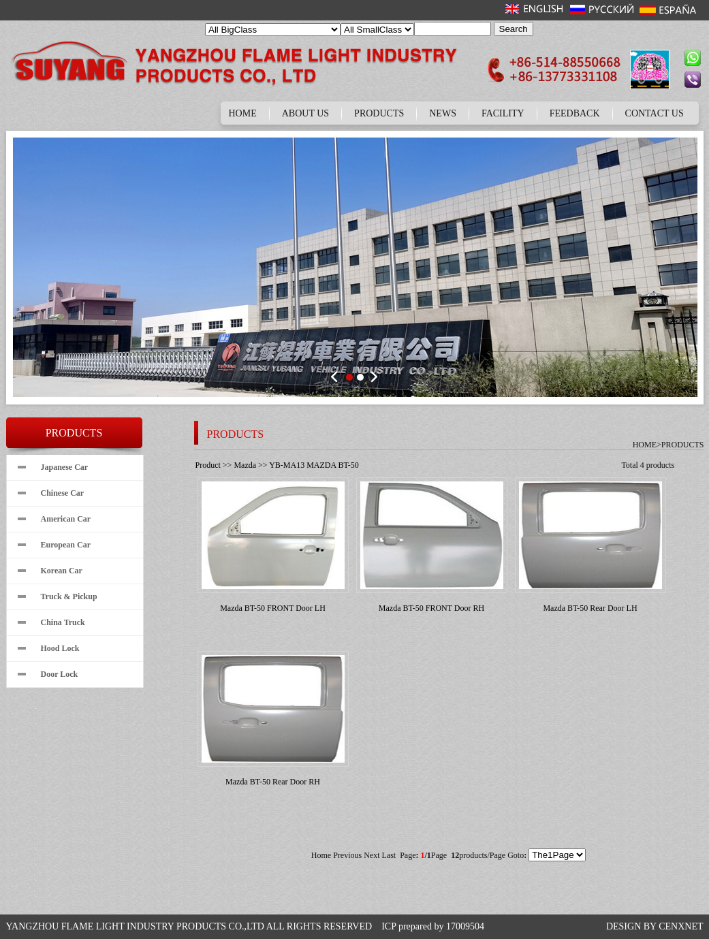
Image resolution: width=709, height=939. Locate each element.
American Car (66, 519)
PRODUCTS (379, 113)
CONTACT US (654, 113)
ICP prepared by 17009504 (432, 926)
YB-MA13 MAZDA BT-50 (314, 465)
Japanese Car (65, 467)
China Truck (63, 622)
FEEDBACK (575, 113)
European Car (66, 545)
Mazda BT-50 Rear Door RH (272, 781)
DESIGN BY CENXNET (655, 926)
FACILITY (503, 113)
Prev (336, 376)
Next (373, 376)
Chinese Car (62, 493)
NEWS (442, 113)
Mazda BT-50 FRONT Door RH (431, 608)
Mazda (245, 465)
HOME (243, 113)
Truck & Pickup (69, 596)
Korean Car (61, 570)
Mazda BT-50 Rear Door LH (590, 608)
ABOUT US (305, 113)
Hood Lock (60, 648)
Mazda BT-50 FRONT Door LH (273, 608)
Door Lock (59, 674)
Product (208, 465)
